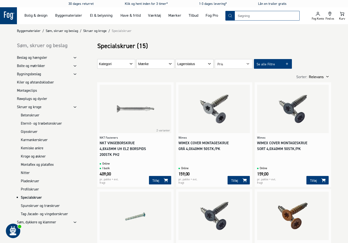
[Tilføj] (160, 180)
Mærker (174, 15)
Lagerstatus (186, 64)
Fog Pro (212, 15)
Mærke (143, 64)
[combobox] (267, 15)
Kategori (105, 64)
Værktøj (154, 15)
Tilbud (193, 15)
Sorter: (301, 76)
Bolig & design (35, 15)
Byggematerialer (68, 15)
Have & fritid (130, 15)
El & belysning (101, 15)
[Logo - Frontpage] (8, 15)
